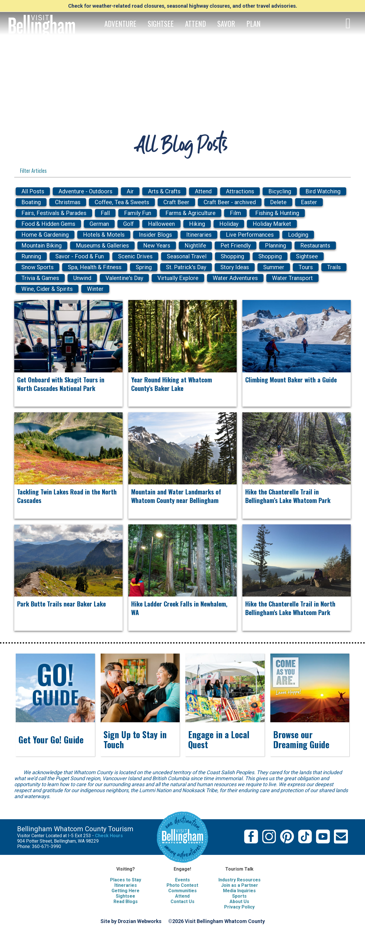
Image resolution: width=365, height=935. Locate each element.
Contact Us (182, 901)
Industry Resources (239, 880)
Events (182, 880)
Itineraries (125, 885)
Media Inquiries (239, 890)
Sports (239, 896)
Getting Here (125, 890)
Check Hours (109, 835)
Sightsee (125, 896)
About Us (239, 901)
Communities (182, 890)
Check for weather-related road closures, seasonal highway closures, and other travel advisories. (182, 6)
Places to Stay (125, 880)
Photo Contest (182, 885)
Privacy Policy (239, 907)
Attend (182, 896)
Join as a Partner (239, 885)
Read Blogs (125, 901)
